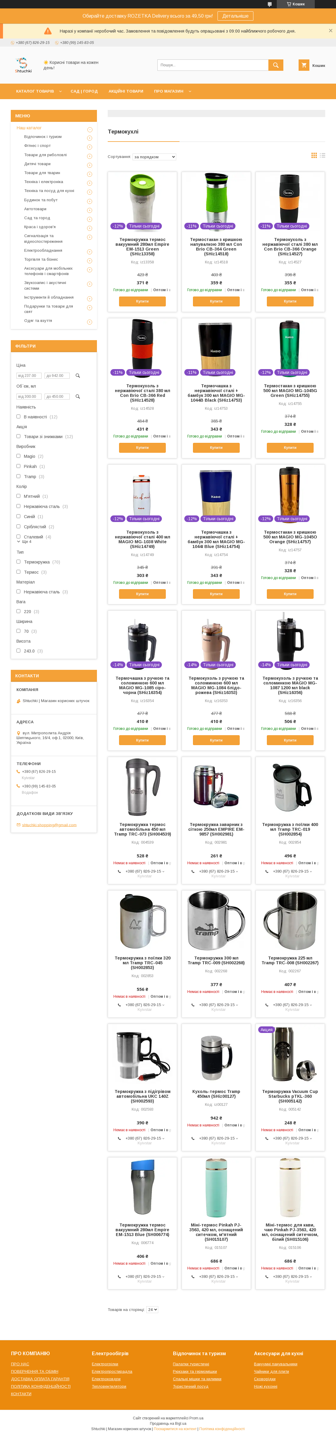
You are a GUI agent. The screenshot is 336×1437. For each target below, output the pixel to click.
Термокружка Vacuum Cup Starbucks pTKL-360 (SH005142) (290, 1096)
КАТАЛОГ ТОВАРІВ (35, 91)
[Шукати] (275, 65)
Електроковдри (106, 1379)
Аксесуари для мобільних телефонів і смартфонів (48, 271)
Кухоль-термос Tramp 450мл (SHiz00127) (216, 1094)
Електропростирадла (112, 1371)
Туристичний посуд (191, 1386)
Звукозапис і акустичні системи (45, 285)
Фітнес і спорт (37, 145)
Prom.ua (196, 1418)
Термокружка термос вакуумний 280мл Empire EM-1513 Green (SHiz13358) (142, 246)
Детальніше (235, 16)
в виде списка (322, 157)
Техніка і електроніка (43, 181)
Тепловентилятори (109, 1386)
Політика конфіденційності (222, 1429)
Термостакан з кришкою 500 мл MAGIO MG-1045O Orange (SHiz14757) (290, 537)
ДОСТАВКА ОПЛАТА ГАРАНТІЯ (40, 1379)
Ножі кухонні (265, 1386)
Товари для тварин (42, 173)
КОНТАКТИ (21, 1394)
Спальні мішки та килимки (197, 1379)
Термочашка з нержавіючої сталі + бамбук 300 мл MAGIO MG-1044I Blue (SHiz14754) (216, 539)
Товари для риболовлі (45, 155)
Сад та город (37, 218)
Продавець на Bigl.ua (168, 1423)
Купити (142, 301)
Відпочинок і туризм (43, 136)
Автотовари (35, 209)
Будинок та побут (40, 200)
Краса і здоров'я (40, 227)
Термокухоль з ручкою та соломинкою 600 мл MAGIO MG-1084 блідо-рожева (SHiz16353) (216, 685)
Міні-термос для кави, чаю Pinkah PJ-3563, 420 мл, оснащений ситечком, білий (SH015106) (290, 1232)
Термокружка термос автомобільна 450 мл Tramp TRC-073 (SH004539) (142, 829)
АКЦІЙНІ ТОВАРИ (126, 91)
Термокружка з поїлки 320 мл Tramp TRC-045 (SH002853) (143, 963)
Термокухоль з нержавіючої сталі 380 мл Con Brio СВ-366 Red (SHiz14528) (142, 393)
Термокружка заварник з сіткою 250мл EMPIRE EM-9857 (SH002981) (216, 829)
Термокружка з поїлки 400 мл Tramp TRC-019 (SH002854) (290, 829)
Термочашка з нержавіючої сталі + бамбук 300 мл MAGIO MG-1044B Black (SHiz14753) (216, 393)
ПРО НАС (20, 1364)
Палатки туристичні (191, 1364)
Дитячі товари (37, 164)
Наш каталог (29, 127)
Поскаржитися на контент (175, 1429)
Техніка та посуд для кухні (49, 190)
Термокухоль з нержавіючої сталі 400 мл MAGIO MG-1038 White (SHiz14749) (142, 539)
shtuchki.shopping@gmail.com (49, 824)
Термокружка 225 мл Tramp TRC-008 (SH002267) (290, 960)
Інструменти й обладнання (49, 297)
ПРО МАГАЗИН (168, 91)
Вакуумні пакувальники (275, 1364)
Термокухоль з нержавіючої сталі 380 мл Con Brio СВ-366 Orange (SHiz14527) (290, 246)
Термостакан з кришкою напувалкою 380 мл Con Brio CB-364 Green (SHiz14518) (216, 246)
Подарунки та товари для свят (48, 309)
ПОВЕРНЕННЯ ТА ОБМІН (34, 1371)
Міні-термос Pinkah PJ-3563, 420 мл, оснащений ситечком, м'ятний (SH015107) (216, 1232)
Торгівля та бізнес (41, 259)
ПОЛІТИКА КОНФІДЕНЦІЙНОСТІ (41, 1386)
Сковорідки (265, 1379)
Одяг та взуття (38, 320)
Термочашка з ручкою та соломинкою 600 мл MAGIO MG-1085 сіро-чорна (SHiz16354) (142, 685)
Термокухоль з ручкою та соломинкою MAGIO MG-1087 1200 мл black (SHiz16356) (290, 685)
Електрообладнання (43, 250)
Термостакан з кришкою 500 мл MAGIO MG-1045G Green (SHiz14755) (290, 390)
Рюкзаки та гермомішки (195, 1371)
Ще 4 (26, 541)
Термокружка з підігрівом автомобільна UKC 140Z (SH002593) (143, 1096)
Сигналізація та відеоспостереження (43, 238)
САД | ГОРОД (84, 91)
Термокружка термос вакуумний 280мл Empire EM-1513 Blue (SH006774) (142, 1230)
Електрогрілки (105, 1364)
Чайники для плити (271, 1371)
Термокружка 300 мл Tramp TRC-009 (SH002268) (216, 960)
